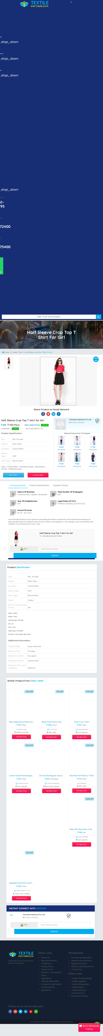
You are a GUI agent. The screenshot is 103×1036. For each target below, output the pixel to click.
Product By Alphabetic (51, 984)
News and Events (49, 960)
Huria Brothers (81, 783)
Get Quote (61, 449)
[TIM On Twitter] (20, 1011)
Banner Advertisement (81, 960)
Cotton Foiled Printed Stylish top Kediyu (22, 776)
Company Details (18, 485)
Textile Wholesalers (80, 984)
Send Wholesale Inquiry (89, 1027)
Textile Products (78, 990)
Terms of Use (47, 969)
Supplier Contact (60, 485)
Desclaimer (46, 978)
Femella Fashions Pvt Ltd (80, 420)
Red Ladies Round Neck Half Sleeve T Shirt (22, 722)
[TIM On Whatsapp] (36, 1011)
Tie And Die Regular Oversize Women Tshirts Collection (52, 776)
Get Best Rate (21, 737)
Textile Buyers (77, 987)
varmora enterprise (52, 783)
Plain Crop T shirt (81, 722)
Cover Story (52, 730)
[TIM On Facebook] (10, 1011)
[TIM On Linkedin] (26, 1011)
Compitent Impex (21, 729)
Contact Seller (38, 475)
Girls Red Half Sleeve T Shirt (82, 776)
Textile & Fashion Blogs (81, 978)
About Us (45, 957)
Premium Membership (81, 957)
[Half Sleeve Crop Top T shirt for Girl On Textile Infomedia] (43, 414)
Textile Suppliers (78, 981)
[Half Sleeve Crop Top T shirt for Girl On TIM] (53, 414)
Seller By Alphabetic (50, 981)
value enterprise (82, 730)
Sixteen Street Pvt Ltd (22, 891)
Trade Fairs (46, 963)
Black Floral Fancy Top (51, 722)
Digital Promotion (79, 963)
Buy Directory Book (79, 996)
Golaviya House (21, 783)
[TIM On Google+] (15, 1011)
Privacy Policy (47, 966)
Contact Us (76, 969)
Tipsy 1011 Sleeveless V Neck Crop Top (82, 829)
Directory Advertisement (82, 966)
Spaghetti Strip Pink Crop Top (21, 883)
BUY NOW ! (13, 475)
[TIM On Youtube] (31, 1011)
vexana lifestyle (82, 837)
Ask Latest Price (32, 425)
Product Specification (39, 485)
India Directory (77, 993)
